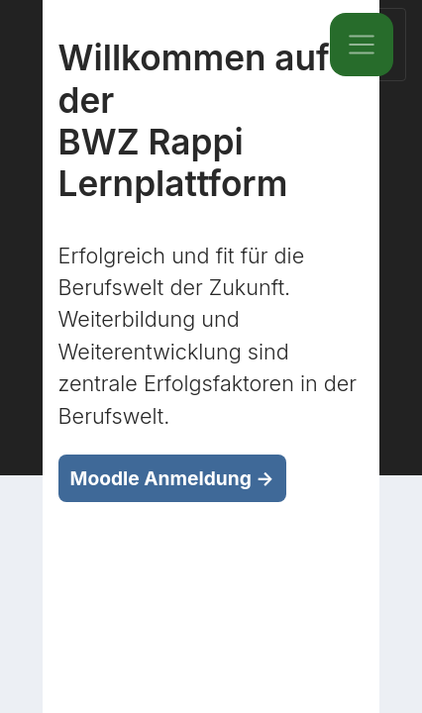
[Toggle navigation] (361, 44)
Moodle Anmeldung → (172, 478)
